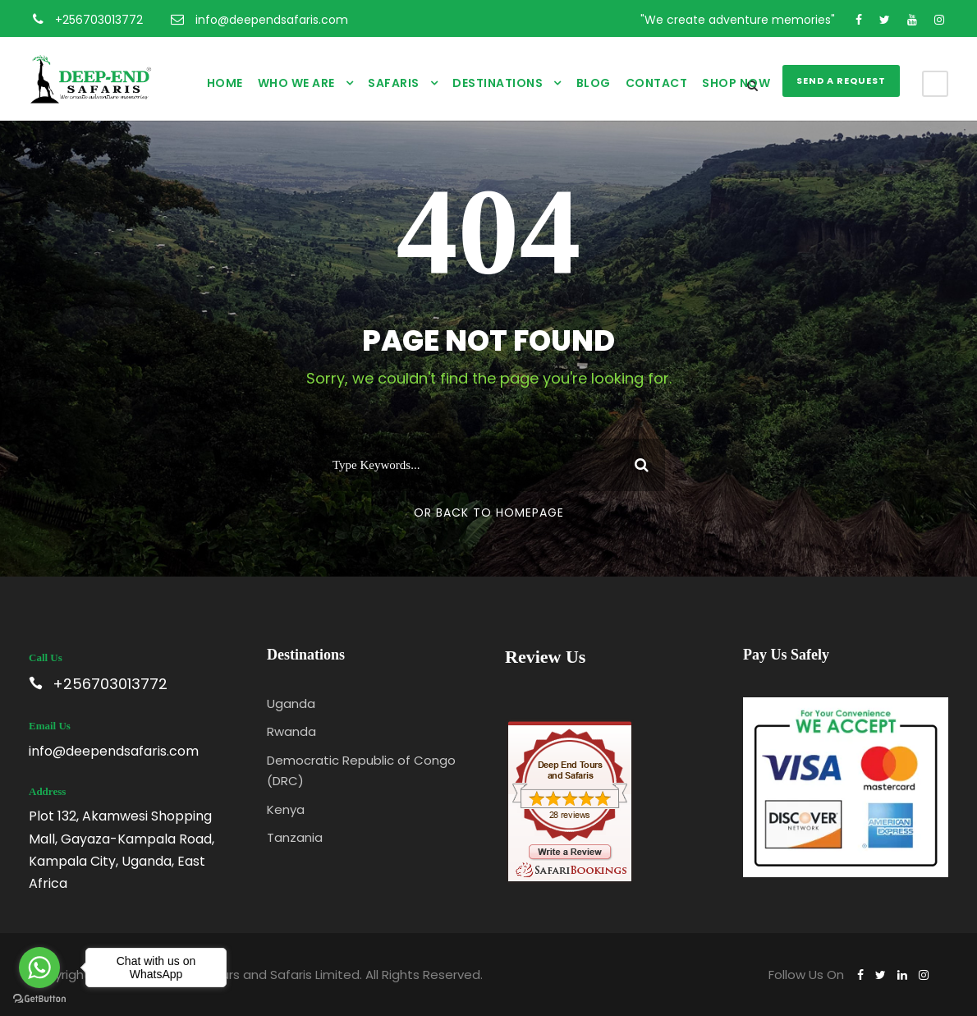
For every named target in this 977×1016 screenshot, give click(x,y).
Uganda (291, 703)
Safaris (394, 83)
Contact (657, 83)
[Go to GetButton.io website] (39, 999)
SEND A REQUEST (841, 80)
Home (225, 83)
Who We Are (296, 83)
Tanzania (295, 837)
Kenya (286, 809)
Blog (593, 83)
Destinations (497, 83)
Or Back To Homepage (489, 512)
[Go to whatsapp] (39, 967)
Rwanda (291, 731)
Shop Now (736, 83)
